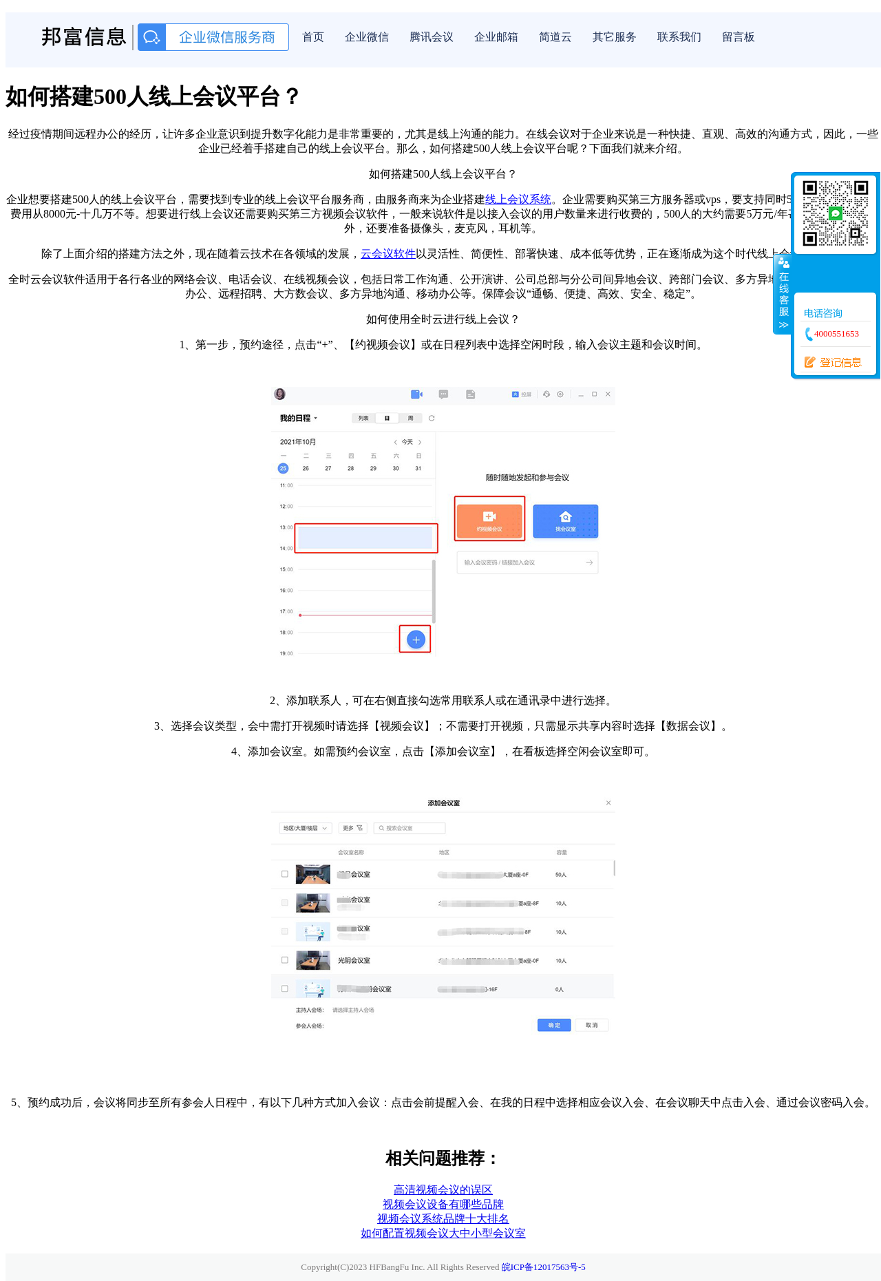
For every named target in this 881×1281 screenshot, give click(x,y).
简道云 (555, 37)
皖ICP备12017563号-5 (544, 1267)
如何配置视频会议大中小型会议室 (443, 1233)
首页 (313, 37)
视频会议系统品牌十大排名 (443, 1219)
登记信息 (828, 362)
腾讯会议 (432, 37)
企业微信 (367, 37)
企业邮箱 (496, 37)
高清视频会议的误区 (443, 1190)
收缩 (782, 294)
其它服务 (615, 37)
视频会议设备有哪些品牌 (443, 1204)
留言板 (738, 37)
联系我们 (679, 37)
